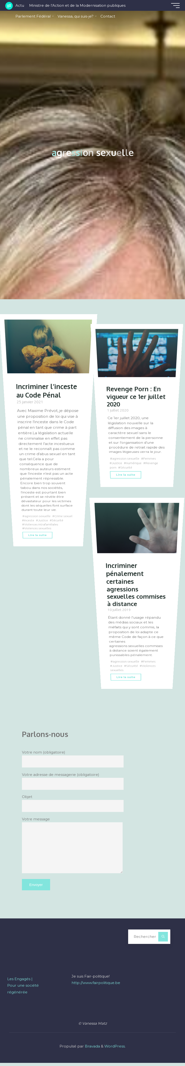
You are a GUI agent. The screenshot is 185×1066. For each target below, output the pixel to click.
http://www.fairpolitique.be (96, 986)
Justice (55, 520)
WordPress (114, 1049)
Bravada (92, 1049)
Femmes (151, 458)
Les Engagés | (20, 982)
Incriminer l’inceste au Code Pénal (48, 390)
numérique (134, 462)
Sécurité (30, 524)
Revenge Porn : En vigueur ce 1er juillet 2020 (134, 396)
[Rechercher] (163, 940)
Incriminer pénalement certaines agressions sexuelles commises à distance (125, 587)
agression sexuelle (38, 516)
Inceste (40, 520)
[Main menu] (173, 5)
